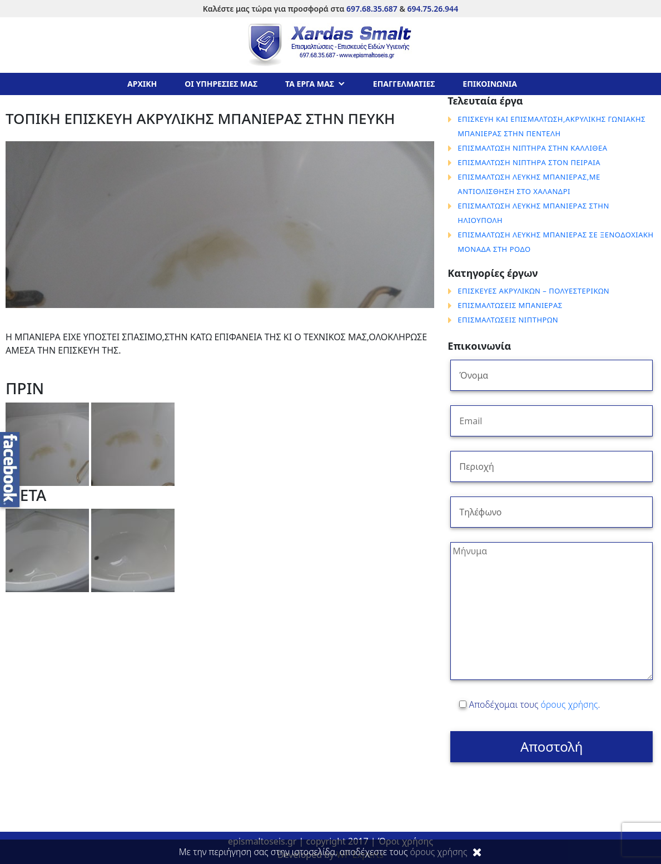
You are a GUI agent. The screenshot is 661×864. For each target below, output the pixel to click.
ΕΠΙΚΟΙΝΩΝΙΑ (490, 83)
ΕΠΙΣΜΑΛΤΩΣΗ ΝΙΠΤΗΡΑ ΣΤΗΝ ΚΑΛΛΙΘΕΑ (532, 148)
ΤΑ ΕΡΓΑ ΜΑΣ (309, 83)
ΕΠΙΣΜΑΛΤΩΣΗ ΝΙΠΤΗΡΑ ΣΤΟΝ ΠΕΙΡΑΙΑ (529, 162)
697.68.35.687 (371, 8)
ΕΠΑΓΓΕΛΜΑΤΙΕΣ (404, 83)
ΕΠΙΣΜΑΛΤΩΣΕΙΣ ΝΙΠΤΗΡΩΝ (508, 320)
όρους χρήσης (569, 704)
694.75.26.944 (432, 8)
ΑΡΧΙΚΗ (142, 83)
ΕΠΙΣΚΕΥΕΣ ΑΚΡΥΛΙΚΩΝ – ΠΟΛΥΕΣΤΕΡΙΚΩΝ (533, 291)
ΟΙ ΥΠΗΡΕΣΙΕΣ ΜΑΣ (221, 83)
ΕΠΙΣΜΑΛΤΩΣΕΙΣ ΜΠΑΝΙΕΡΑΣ (510, 305)
